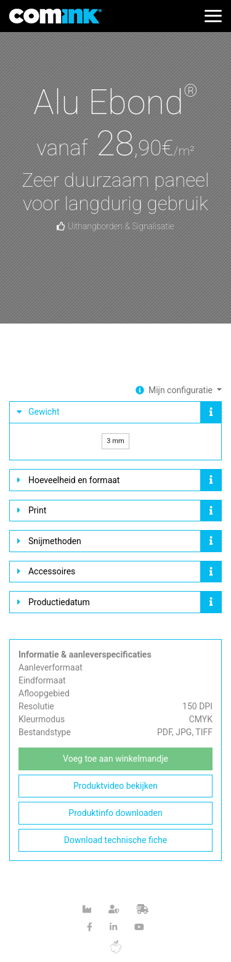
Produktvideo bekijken (115, 786)
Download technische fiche (115, 840)
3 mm (115, 441)
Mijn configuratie (181, 390)
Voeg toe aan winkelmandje (115, 759)
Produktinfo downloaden (115, 813)
